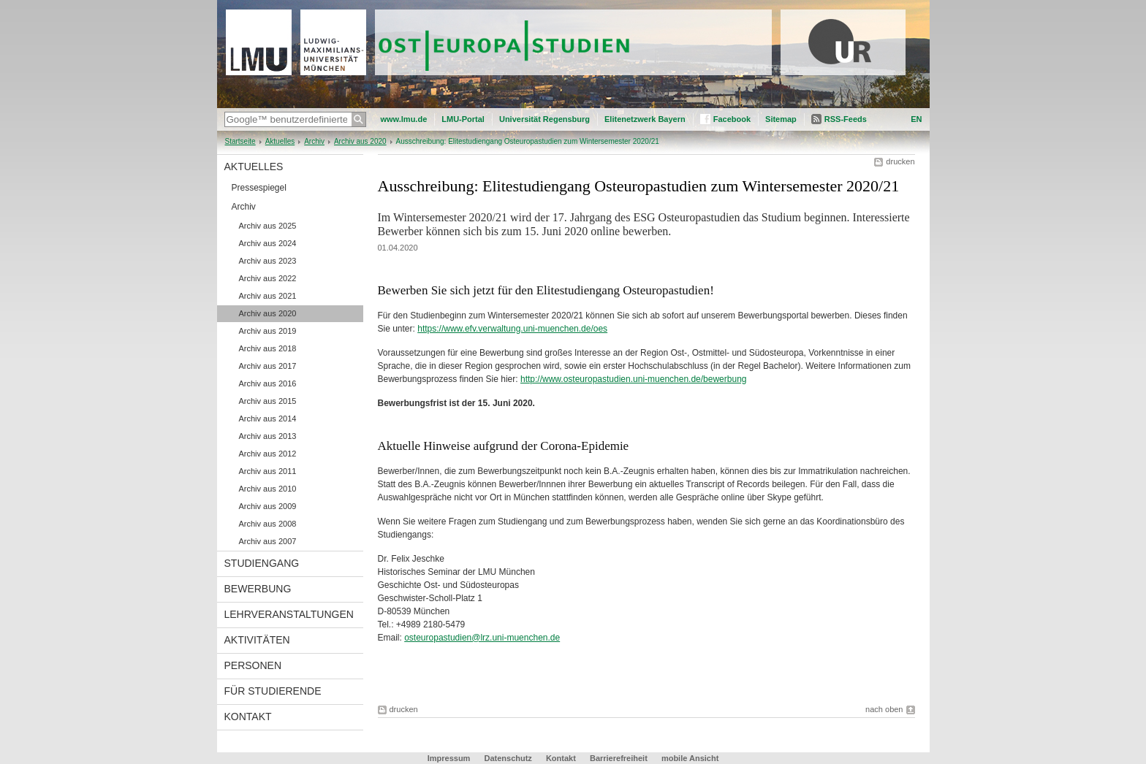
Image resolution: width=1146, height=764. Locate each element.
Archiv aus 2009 (268, 506)
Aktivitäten (257, 640)
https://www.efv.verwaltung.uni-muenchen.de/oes (512, 329)
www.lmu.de (404, 119)
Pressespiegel (259, 188)
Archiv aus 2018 (268, 348)
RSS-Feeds (845, 119)
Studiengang (262, 563)
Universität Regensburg (544, 119)
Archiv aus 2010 (268, 488)
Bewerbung (258, 589)
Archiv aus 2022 (268, 278)
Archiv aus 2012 (268, 453)
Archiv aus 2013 (268, 436)
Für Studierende (273, 691)
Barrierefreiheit (620, 758)
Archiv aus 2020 (360, 141)
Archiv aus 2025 (268, 225)
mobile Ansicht (689, 758)
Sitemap (781, 119)
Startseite (240, 141)
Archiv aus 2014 (268, 418)
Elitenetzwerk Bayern (645, 119)
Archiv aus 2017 (268, 366)
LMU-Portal (463, 119)
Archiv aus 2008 (268, 523)
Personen (253, 665)
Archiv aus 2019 (268, 330)
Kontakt (248, 716)
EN (916, 119)
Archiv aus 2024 (268, 243)
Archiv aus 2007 (268, 541)
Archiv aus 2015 (268, 401)
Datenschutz (507, 758)
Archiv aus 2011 (268, 471)
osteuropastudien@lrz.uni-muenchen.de (482, 638)
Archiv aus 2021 (268, 295)
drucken (900, 161)
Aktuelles (280, 141)
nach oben (884, 709)
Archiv (314, 141)
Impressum (449, 758)
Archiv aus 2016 (268, 383)
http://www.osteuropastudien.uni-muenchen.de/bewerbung (633, 379)
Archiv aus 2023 (268, 260)
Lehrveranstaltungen (289, 614)
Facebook (732, 119)
